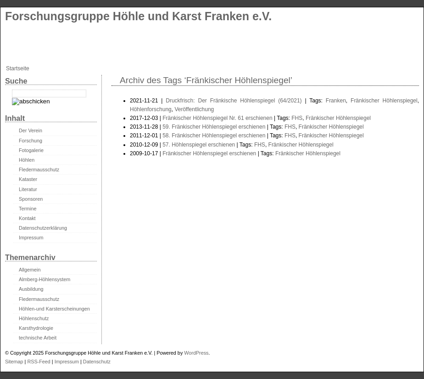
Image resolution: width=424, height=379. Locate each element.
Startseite (17, 68)
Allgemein (29, 269)
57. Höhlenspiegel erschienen (198, 144)
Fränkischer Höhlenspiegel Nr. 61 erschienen (217, 118)
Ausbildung (31, 289)
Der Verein (30, 130)
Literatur (28, 189)
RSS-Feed (38, 361)
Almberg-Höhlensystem (44, 279)
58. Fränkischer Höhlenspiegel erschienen (213, 135)
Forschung (30, 140)
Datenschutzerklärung (43, 228)
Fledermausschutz (39, 169)
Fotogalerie (31, 150)
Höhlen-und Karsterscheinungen (54, 308)
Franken (336, 100)
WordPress (196, 353)
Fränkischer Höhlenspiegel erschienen (209, 153)
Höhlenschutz (34, 318)
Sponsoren (31, 199)
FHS (296, 118)
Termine (27, 208)
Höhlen (26, 160)
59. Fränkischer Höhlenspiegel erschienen (213, 127)
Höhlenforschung (151, 109)
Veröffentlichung (194, 109)
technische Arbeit (37, 337)
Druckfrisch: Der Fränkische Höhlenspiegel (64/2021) (233, 100)
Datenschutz (97, 361)
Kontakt (27, 218)
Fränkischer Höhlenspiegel (384, 100)
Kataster (28, 179)
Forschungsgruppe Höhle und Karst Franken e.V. (138, 16)
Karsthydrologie (36, 328)
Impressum (31, 237)
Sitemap (14, 361)
